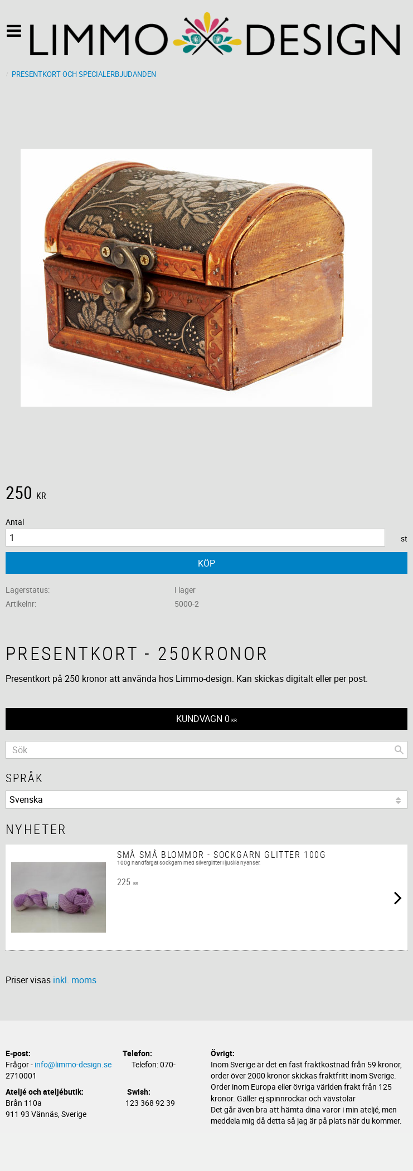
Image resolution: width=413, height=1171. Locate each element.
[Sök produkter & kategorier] (206, 750)
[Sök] (399, 749)
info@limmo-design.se (73, 1064)
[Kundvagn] (206, 719)
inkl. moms (74, 980)
